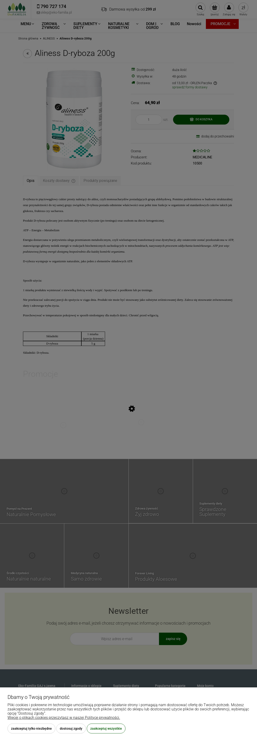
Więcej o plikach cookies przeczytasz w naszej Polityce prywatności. (64, 717)
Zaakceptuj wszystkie (106, 728)
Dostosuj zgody (71, 728)
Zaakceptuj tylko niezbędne (31, 728)
